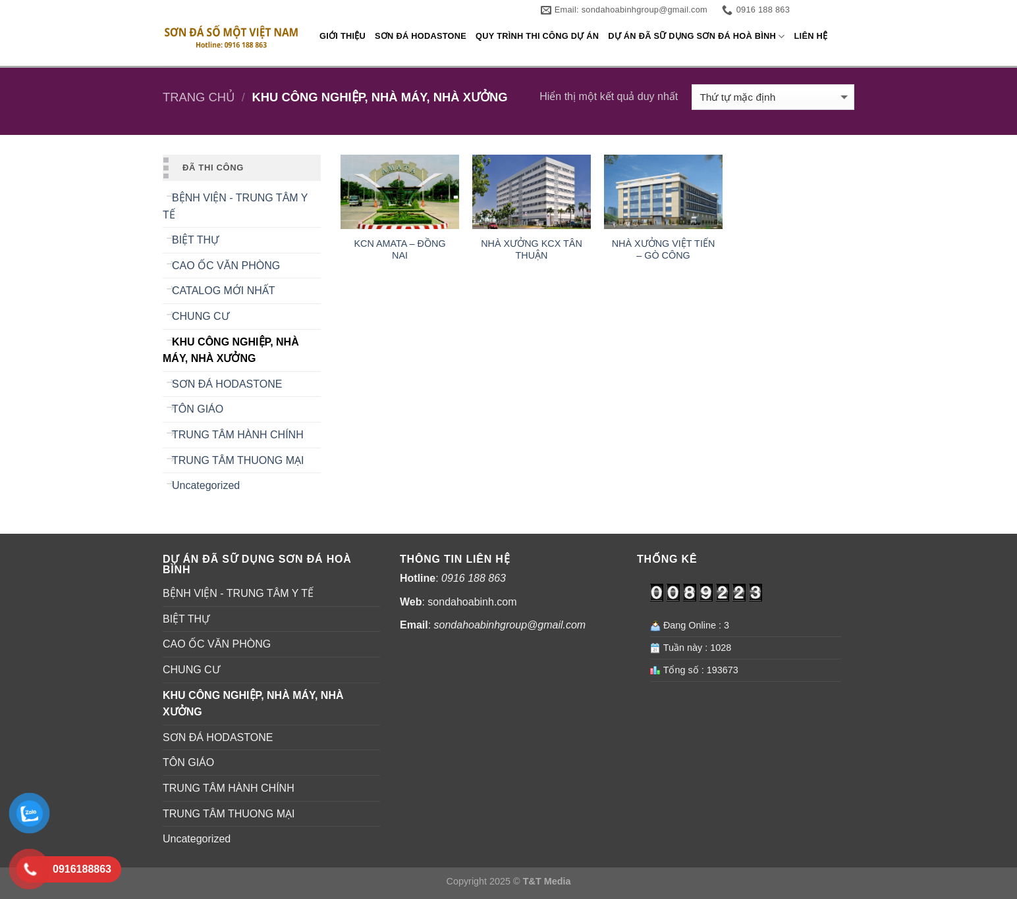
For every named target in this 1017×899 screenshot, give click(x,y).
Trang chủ (198, 97)
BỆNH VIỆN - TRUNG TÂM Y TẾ (235, 206)
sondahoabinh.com (471, 601)
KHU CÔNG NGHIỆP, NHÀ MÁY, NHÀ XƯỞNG (231, 350)
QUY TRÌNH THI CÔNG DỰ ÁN (537, 36)
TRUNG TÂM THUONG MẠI (238, 460)
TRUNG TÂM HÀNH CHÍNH (238, 434)
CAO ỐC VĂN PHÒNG (226, 265)
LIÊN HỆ (811, 36)
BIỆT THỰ (195, 239)
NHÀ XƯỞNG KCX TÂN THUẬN (531, 249)
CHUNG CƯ (200, 316)
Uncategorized (206, 485)
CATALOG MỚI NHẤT (223, 290)
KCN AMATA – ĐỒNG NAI (399, 249)
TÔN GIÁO (197, 409)
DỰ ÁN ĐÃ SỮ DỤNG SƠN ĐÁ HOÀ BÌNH (696, 36)
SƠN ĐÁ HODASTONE (420, 36)
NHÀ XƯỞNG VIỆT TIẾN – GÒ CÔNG (663, 249)
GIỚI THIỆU (342, 36)
